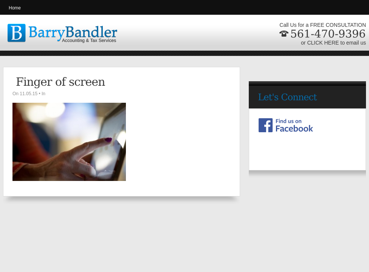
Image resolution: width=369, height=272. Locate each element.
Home (15, 8)
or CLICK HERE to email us (333, 43)
